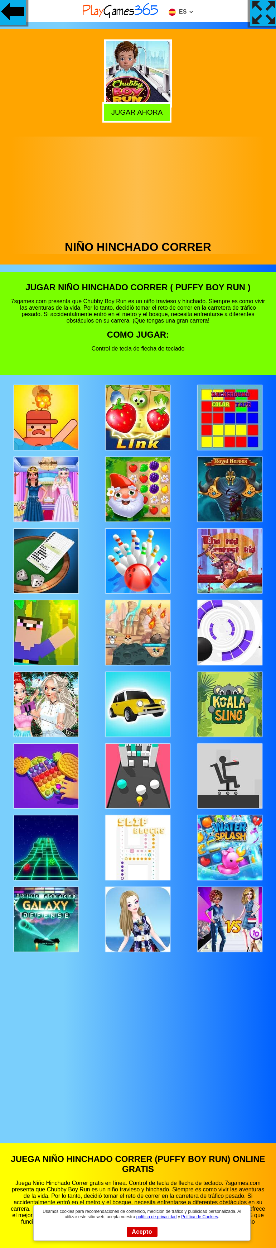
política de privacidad (156, 1216)
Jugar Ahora (138, 112)
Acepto (142, 1232)
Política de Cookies (199, 1216)
